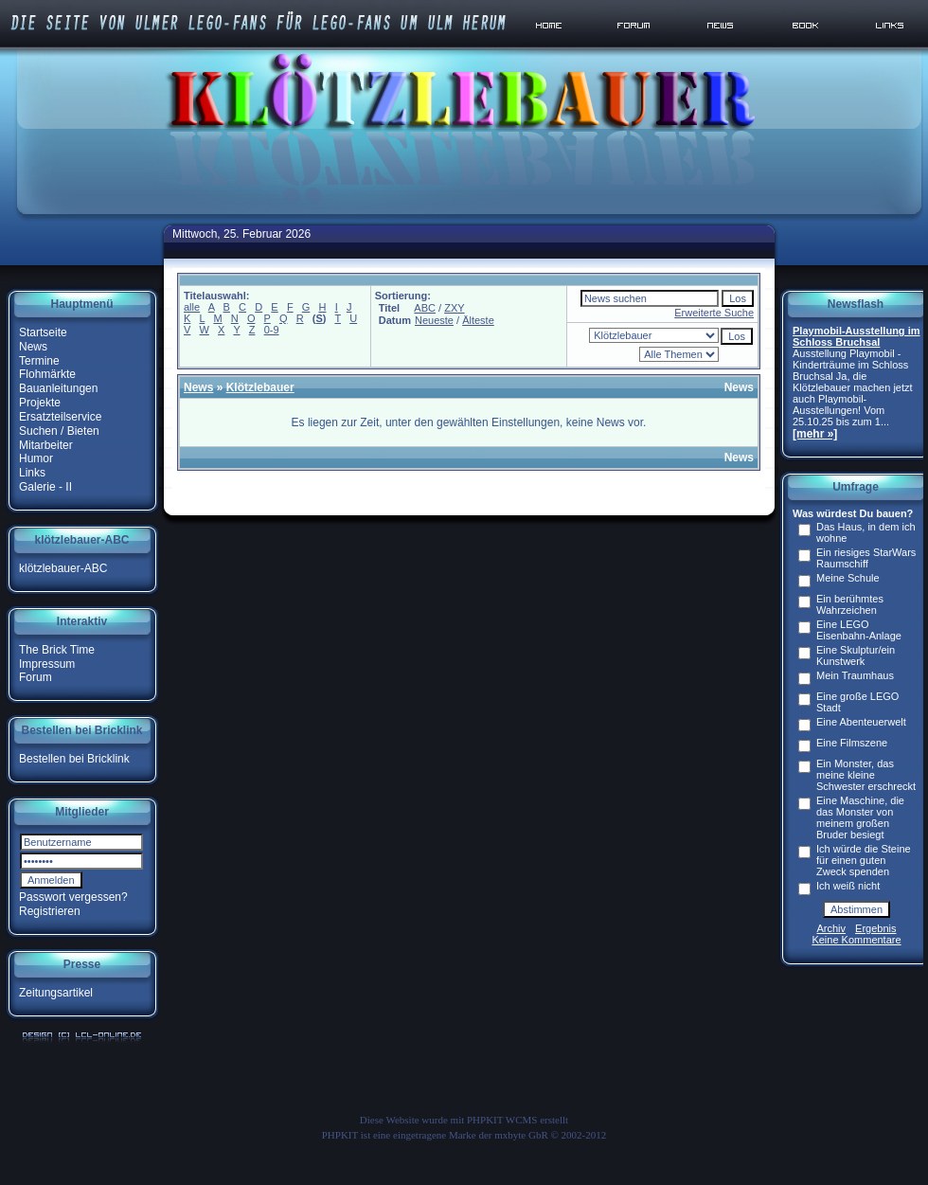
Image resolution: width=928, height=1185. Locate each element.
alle (192, 307)
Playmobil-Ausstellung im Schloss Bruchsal (856, 336)
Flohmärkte (47, 374)
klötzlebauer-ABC (63, 568)
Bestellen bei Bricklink (74, 758)
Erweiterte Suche (714, 312)
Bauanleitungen (58, 388)
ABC (425, 308)
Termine (39, 360)
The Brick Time (57, 649)
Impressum (47, 663)
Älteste (478, 320)
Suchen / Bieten (59, 431)
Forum (35, 677)
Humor (36, 458)
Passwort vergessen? (73, 897)
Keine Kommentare (856, 939)
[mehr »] (815, 433)
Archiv (832, 928)
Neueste (434, 320)
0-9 (271, 329)
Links (32, 472)
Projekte (40, 402)
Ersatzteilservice (60, 416)
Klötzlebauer (260, 387)
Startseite (43, 332)
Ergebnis (875, 928)
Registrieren (49, 911)
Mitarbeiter (46, 444)
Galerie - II (45, 487)
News (33, 346)
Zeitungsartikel (56, 992)
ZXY (454, 308)
